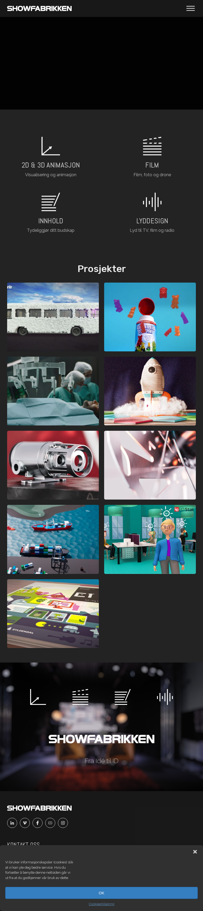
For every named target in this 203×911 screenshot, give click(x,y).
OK (101, 893)
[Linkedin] (13, 823)
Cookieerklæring (101, 904)
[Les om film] (152, 157)
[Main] (39, 8)
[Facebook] (39, 823)
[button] (195, 851)
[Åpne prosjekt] (53, 317)
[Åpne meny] (190, 8)
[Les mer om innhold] (50, 213)
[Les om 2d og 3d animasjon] (50, 157)
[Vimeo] (26, 823)
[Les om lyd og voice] (152, 213)
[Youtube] (51, 823)
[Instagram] (64, 823)
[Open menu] (190, 8)
